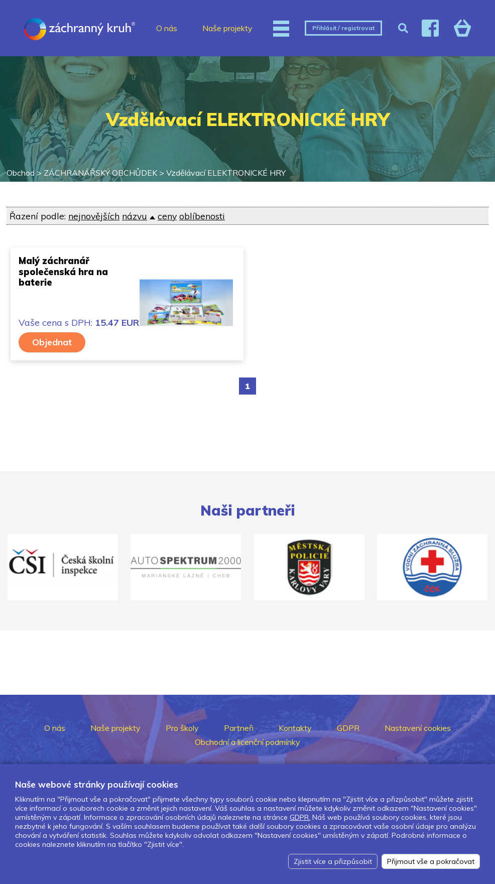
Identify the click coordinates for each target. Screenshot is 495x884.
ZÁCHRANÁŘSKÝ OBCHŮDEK (100, 173)
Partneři (239, 728)
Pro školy (182, 728)
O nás (166, 28)
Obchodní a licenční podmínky (247, 742)
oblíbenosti (202, 215)
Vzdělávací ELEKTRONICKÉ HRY (226, 173)
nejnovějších (93, 215)
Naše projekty (227, 28)
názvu (134, 215)
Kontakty (295, 728)
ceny (167, 215)
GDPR (348, 728)
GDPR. (300, 817)
